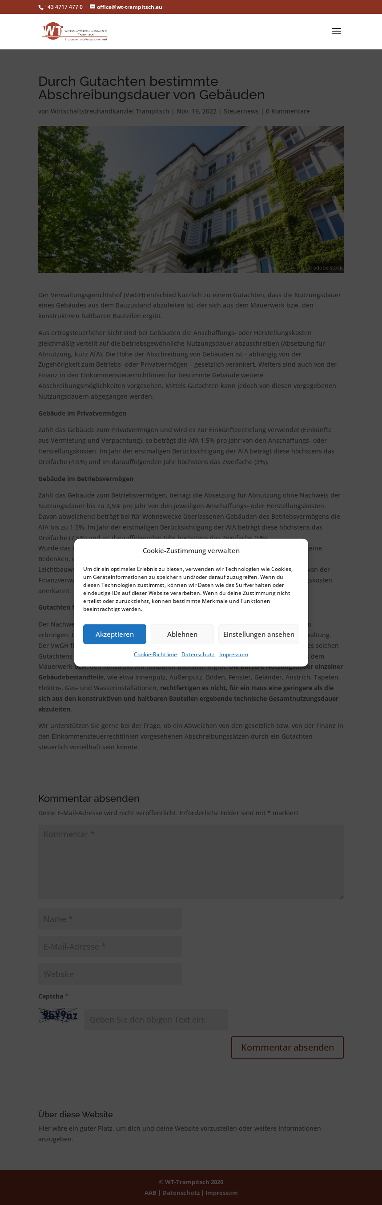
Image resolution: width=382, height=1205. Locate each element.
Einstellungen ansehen (258, 634)
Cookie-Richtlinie (155, 654)
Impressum (233, 654)
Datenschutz (198, 654)
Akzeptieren (115, 634)
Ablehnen (182, 634)
